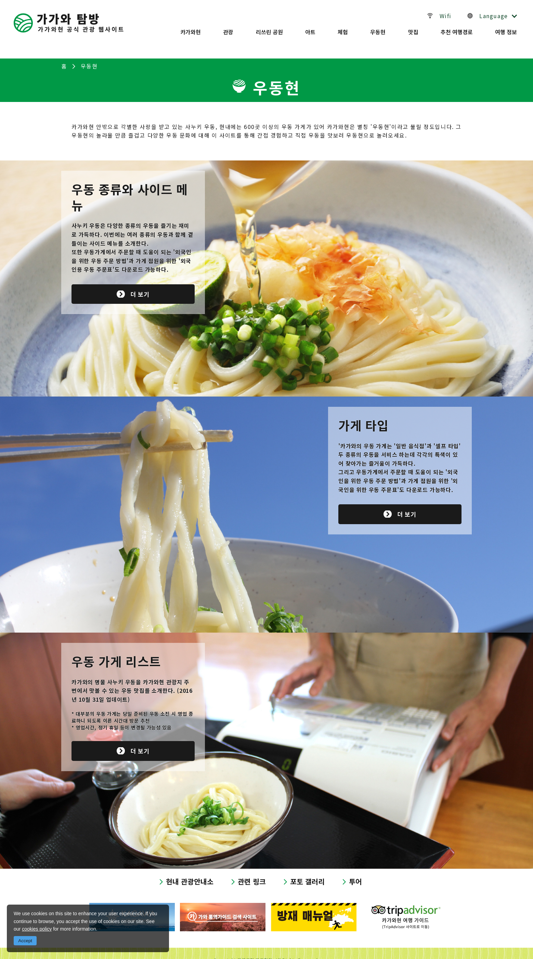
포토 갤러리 (309, 867)
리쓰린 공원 (268, 28)
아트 (309, 28)
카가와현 (188, 28)
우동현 (378, 28)
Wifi (449, 14)
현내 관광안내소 (188, 867)
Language (493, 14)
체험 (342, 28)
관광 (226, 28)
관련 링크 (251, 867)
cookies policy (37, 929)
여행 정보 (507, 28)
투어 (358, 867)
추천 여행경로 (457, 28)
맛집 (413, 28)
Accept (25, 940)
